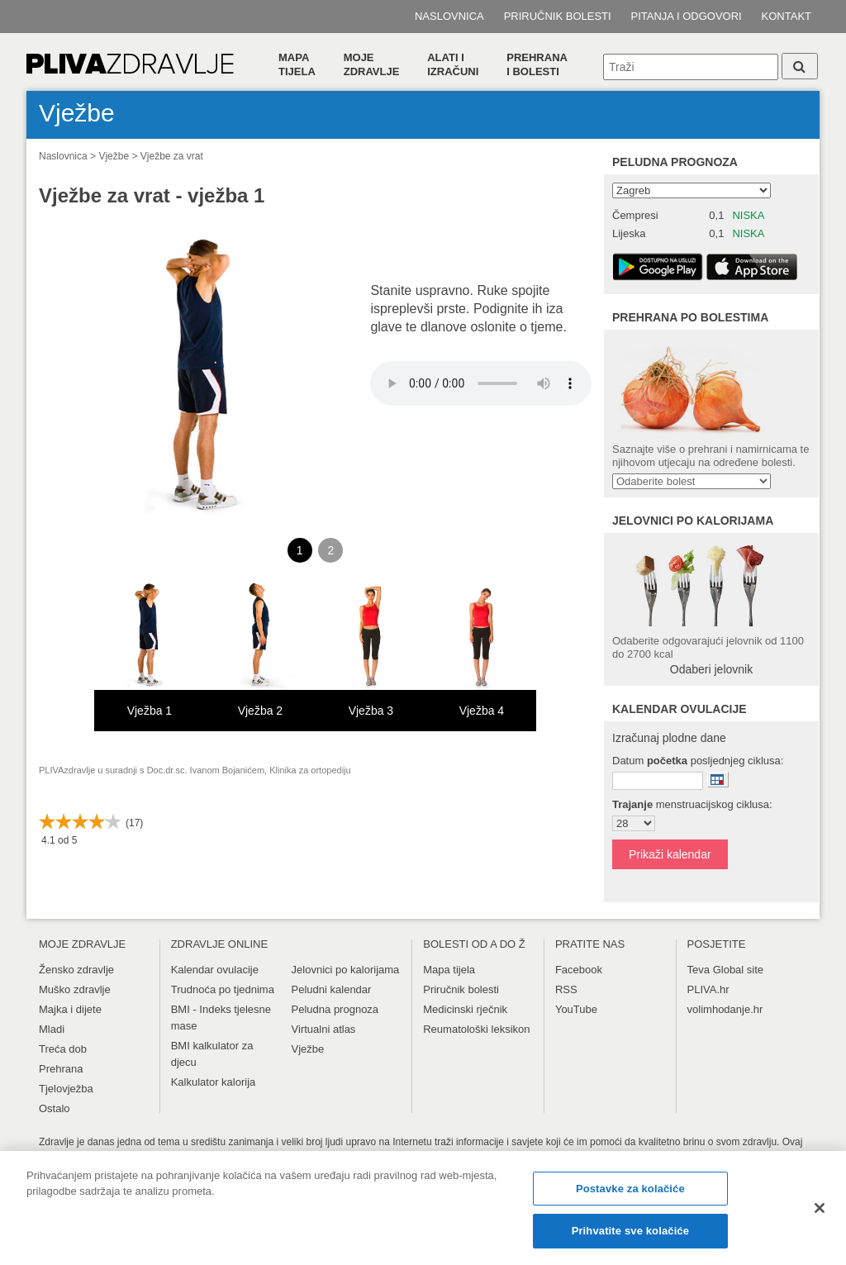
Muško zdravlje (75, 989)
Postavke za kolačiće (630, 1188)
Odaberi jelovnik (711, 669)
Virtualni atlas (324, 1029)
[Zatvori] (819, 1208)
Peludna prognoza (675, 162)
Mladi (51, 1029)
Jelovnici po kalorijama (346, 969)
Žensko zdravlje (76, 969)
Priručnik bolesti (557, 16)
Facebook (578, 969)
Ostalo (54, 1108)
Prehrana (61, 1069)
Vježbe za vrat (171, 156)
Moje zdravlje (372, 64)
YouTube (576, 1009)
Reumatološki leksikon (476, 1029)
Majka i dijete (70, 1009)
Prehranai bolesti (537, 64)
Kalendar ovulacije (215, 969)
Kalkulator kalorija (213, 1082)
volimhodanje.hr (725, 1009)
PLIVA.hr (708, 989)
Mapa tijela (297, 64)
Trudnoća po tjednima (222, 989)
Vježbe (113, 156)
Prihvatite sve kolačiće (630, 1231)
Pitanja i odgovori (686, 16)
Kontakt (786, 16)
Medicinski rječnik (465, 1009)
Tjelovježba (66, 1088)
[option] (149, 655)
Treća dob (63, 1049)
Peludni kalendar (332, 989)
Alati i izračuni (452, 64)
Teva (698, 969)
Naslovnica (449, 16)
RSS (566, 989)
